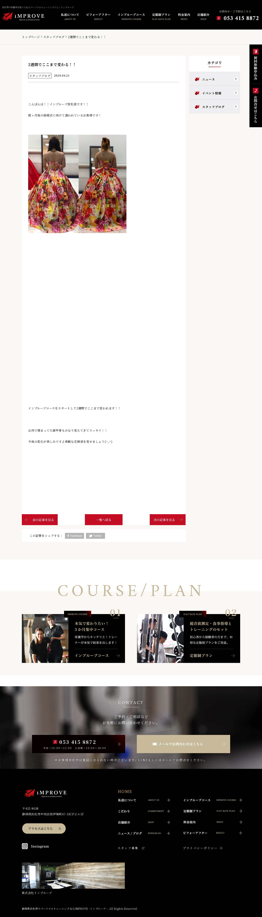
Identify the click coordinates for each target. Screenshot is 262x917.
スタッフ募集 (128, 848)
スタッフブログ (54, 37)
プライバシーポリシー (200, 848)
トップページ (31, 37)
